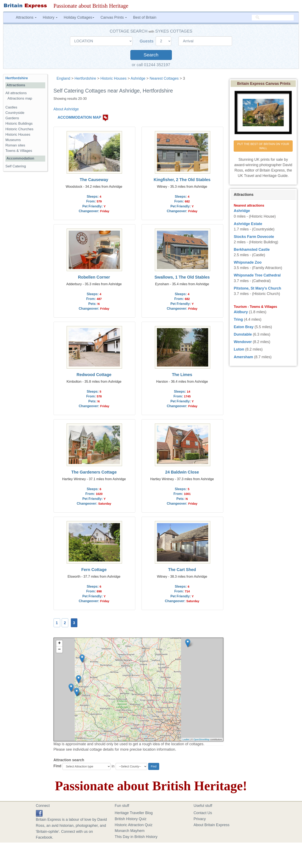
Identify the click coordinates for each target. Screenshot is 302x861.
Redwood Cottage (94, 374)
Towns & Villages (18, 151)
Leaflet (185, 739)
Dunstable (243, 334)
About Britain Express (212, 825)
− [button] (59, 650)
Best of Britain (144, 17)
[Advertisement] (25, 238)
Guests (147, 41)
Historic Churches (19, 129)
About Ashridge (66, 109)
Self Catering (15, 166)
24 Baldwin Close (182, 472)
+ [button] (59, 643)
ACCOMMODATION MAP (79, 118)
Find (57, 766)
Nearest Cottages (164, 78)
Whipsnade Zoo (248, 262)
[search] (273, 17)
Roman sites (15, 145)
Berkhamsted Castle (252, 249)
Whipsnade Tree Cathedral (257, 275)
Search (151, 54)
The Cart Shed (182, 569)
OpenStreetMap (201, 739)
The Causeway (94, 179)
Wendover (243, 342)
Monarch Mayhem (130, 831)
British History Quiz (131, 819)
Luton (239, 349)
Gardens (12, 118)
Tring (238, 319)
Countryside (14, 113)
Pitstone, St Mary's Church (257, 288)
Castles (11, 107)
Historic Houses (113, 78)
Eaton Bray (243, 327)
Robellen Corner (94, 277)
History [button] (50, 17)
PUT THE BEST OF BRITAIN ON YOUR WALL (263, 146)
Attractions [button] (26, 17)
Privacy (200, 819)
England (63, 78)
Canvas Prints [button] (113, 17)
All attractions (16, 93)
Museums (13, 140)
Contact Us (203, 813)
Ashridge (138, 78)
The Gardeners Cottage (94, 472)
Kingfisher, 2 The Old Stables (182, 179)
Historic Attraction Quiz (134, 825)
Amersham (243, 357)
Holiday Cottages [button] (79, 17)
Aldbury (241, 312)
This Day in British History (136, 837)
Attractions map (19, 98)
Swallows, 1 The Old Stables (182, 277)
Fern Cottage (94, 569)
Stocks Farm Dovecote (254, 237)
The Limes (182, 374)
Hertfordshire (85, 78)
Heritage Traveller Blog (134, 813)
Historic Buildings (19, 123)
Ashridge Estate (248, 224)
